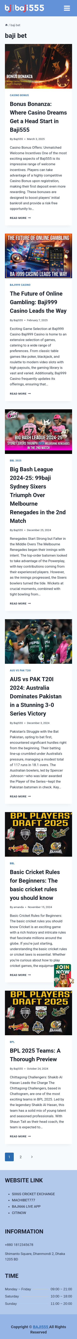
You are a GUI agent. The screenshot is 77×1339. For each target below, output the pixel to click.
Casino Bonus (19, 95)
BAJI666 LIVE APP (26, 1206)
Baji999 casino (20, 285)
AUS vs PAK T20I (20, 670)
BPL (12, 1042)
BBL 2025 (16, 460)
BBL (12, 863)
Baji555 (18, 139)
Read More (20, 217)
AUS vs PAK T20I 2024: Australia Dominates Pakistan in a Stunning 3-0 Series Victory (36, 696)
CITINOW (19, 1213)
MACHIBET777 (23, 1200)
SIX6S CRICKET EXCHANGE (33, 1194)
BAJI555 (41, 1326)
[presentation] (38, 66)
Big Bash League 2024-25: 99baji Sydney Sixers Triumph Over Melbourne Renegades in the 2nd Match (38, 495)
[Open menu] (67, 8)
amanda (19, 907)
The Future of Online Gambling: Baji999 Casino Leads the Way (38, 302)
